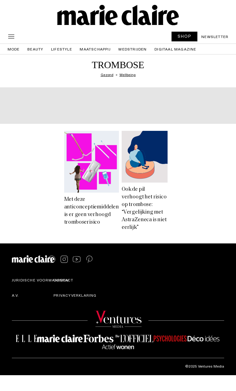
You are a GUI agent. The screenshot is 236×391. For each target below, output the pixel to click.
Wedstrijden (132, 49)
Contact (63, 280)
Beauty (35, 49)
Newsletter (214, 36)
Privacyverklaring (75, 295)
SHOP (185, 36)
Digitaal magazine (175, 49)
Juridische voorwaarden (40, 280)
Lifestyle (61, 49)
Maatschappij (95, 49)
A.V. (15, 295)
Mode (14, 49)
